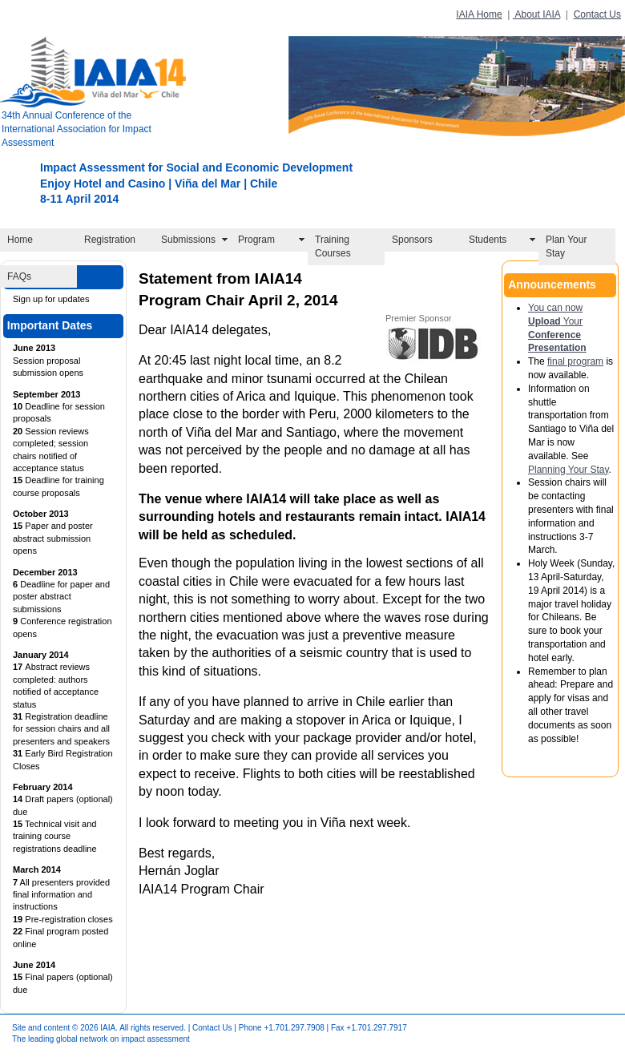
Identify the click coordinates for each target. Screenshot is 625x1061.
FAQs (19, 276)
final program (575, 361)
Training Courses (333, 246)
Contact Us (597, 14)
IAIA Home (479, 14)
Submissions (188, 239)
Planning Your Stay (568, 469)
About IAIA (536, 14)
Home (20, 239)
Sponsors (412, 239)
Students (487, 239)
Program (256, 239)
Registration (109, 239)
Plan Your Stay (566, 246)
